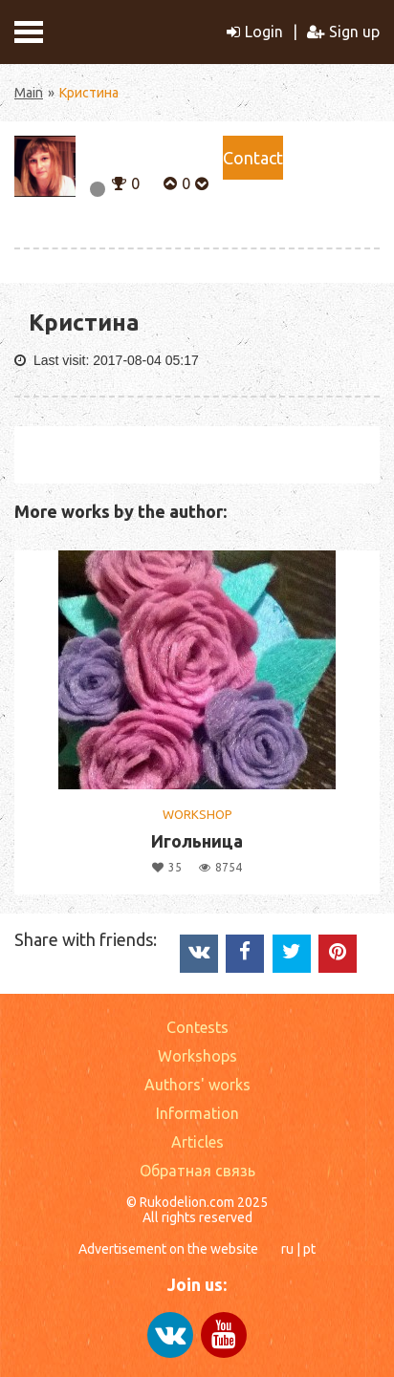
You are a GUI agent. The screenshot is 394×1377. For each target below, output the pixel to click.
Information (197, 1113)
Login (255, 31)
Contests (197, 1027)
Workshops (197, 1056)
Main (28, 92)
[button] (119, 181)
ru (287, 1249)
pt (309, 1249)
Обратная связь (197, 1170)
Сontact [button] (253, 157)
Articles (197, 1142)
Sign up (343, 31)
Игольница (197, 841)
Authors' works (197, 1084)
